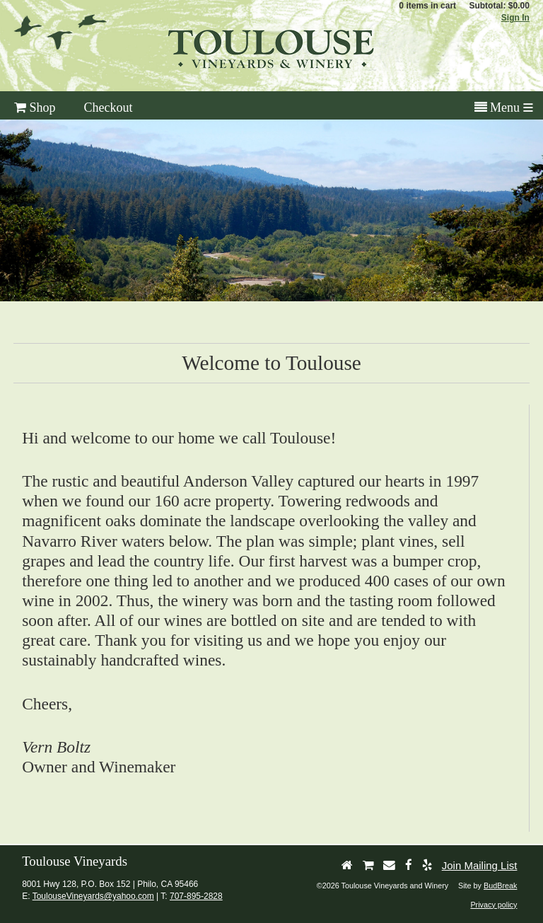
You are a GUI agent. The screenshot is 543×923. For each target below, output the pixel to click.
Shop (35, 107)
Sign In (515, 18)
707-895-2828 (196, 896)
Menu (497, 107)
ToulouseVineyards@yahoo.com (93, 896)
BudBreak (500, 885)
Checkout (108, 107)
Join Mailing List (480, 865)
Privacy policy (493, 904)
